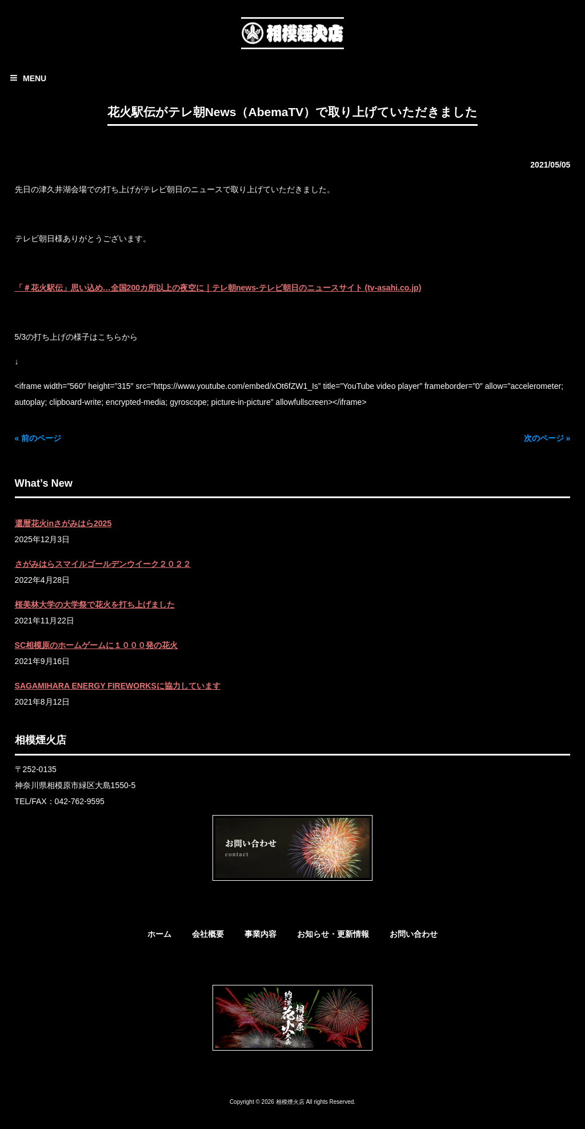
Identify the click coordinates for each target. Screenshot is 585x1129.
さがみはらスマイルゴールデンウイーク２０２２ (103, 564)
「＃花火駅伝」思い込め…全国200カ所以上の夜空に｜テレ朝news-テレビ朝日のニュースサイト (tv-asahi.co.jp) (218, 287)
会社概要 (208, 934)
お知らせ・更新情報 (333, 934)
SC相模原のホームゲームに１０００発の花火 (96, 645)
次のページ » (547, 438)
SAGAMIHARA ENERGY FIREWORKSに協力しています (118, 685)
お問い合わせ (414, 934)
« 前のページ (38, 438)
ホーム (159, 934)
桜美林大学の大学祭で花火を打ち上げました (95, 604)
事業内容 (261, 934)
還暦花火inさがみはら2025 (63, 523)
